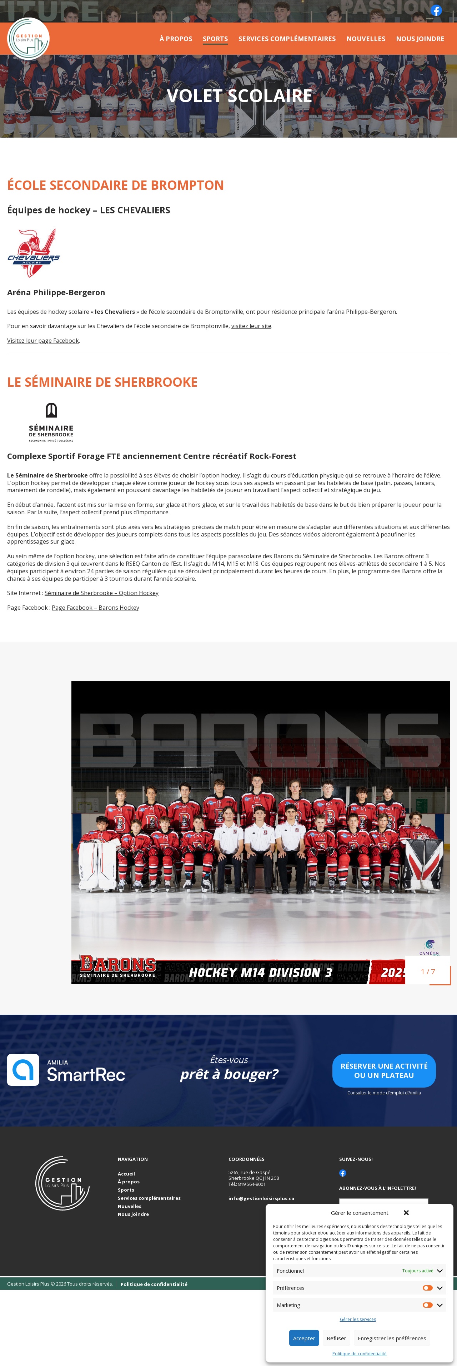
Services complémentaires (287, 38)
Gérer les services (358, 1319)
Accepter (304, 1338)
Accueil (126, 1174)
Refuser (336, 1338)
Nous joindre (420, 38)
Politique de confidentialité (359, 1354)
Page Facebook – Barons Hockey (95, 608)
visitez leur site (251, 326)
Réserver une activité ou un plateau (384, 1070)
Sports (215, 38)
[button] (406, 1212)
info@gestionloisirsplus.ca (261, 1198)
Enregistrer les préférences (392, 1338)
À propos (176, 38)
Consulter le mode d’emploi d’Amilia (384, 1093)
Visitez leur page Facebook (43, 341)
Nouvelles (365, 38)
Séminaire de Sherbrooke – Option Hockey (102, 593)
